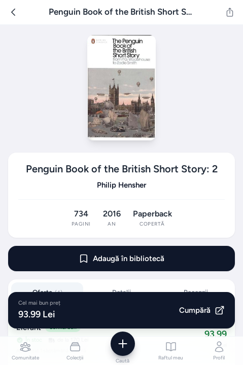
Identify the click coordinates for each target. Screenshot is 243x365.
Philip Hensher (121, 185)
